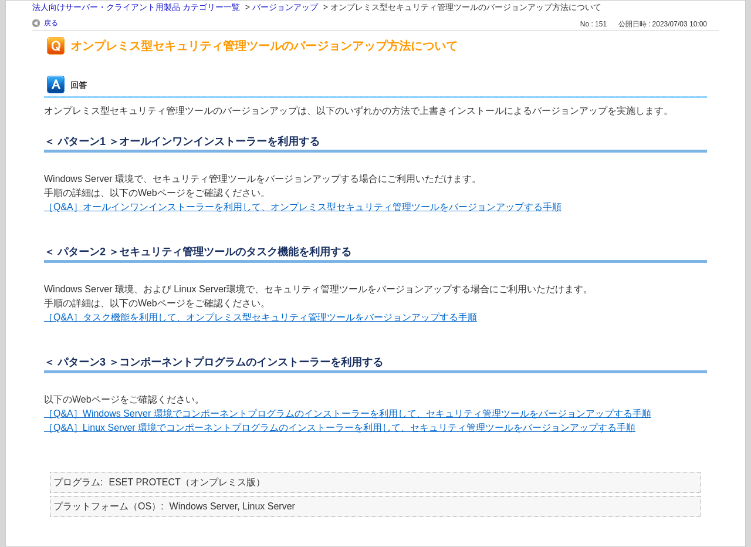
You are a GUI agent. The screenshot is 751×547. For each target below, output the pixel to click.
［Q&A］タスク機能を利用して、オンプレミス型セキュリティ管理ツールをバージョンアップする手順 (260, 317)
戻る (51, 23)
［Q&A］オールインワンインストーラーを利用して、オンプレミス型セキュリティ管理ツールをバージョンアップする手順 (302, 207)
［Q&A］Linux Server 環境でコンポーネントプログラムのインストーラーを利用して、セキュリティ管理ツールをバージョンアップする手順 (339, 428)
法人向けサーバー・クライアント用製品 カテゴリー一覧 (136, 7)
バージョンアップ (285, 7)
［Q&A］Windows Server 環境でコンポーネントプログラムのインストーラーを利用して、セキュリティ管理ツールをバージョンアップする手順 (347, 413)
